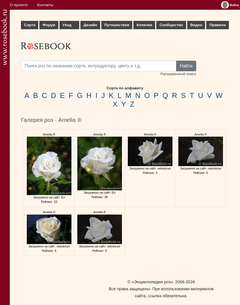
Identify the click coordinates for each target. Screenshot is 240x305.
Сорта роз (29, 26)
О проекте (19, 5)
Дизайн (90, 25)
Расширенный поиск (178, 74)
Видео (196, 25)
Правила (217, 25)
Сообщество (171, 25)
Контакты (45, 5)
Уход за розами (69, 26)
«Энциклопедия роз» (152, 281)
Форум (48, 25)
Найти (186, 65)
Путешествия (116, 25)
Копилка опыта (144, 26)
